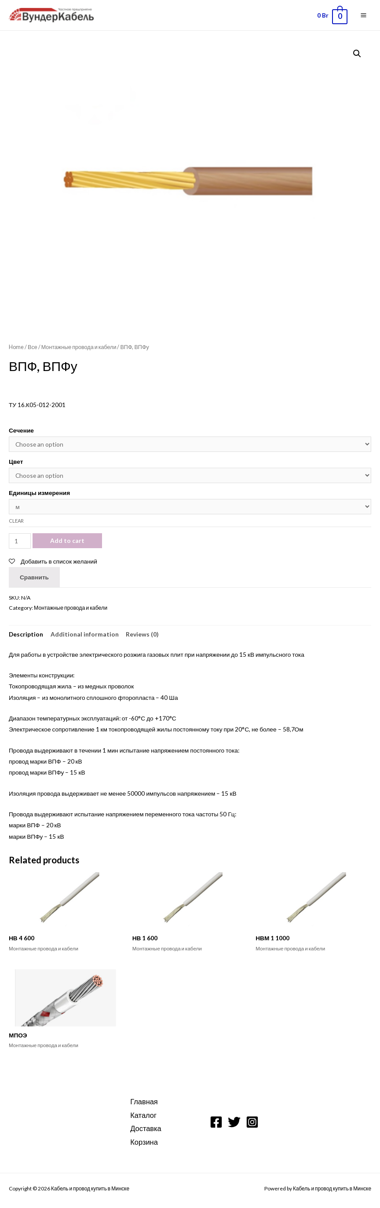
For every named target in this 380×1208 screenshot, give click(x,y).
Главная (143, 1101)
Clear (16, 521)
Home (16, 347)
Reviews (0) (142, 634)
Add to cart (67, 540)
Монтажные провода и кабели (79, 347)
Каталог (143, 1115)
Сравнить (34, 577)
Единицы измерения (39, 492)
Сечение (21, 430)
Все (32, 347)
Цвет (16, 461)
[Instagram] (252, 1122)
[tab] (26, 634)
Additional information (85, 634)
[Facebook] (216, 1122)
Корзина (144, 1142)
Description (26, 634)
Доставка (145, 1128)
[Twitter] (234, 1122)
